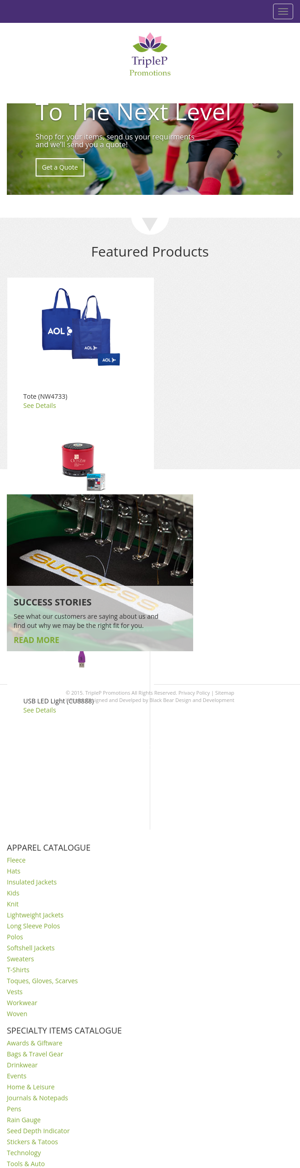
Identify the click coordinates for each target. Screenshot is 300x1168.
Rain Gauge (24, 1119)
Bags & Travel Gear (35, 1054)
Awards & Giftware (35, 1043)
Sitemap (224, 692)
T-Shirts (18, 969)
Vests (15, 991)
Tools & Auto (26, 1163)
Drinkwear (22, 1065)
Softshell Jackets (31, 947)
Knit (13, 904)
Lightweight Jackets (35, 915)
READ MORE (36, 640)
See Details (39, 405)
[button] (21, 149)
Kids (13, 893)
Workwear (22, 1002)
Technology (24, 1152)
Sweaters (20, 958)
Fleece (16, 860)
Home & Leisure (31, 1086)
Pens (14, 1108)
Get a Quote (60, 167)
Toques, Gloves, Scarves (42, 980)
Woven (17, 1013)
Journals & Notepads (37, 1097)
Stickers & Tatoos (32, 1141)
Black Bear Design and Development (191, 700)
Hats (14, 871)
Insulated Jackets (32, 882)
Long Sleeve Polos (33, 926)
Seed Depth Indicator (38, 1130)
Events (16, 1076)
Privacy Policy (194, 692)
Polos (15, 936)
